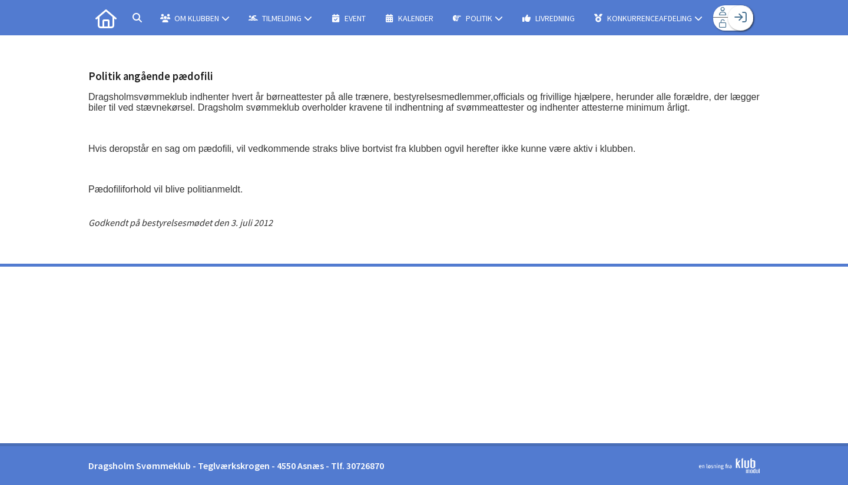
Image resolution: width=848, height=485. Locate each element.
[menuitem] (106, 17)
